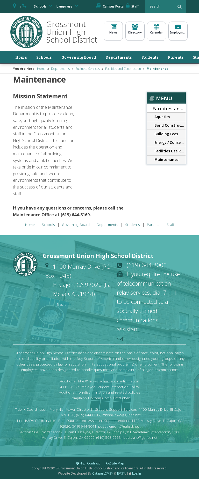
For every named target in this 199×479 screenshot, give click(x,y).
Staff (132, 6)
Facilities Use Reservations (170, 150)
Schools (44, 6)
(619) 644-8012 (88, 414)
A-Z (115, 463)
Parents (161, 56)
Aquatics (162, 115)
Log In (136, 472)
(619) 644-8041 (84, 425)
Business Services (87, 68)
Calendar (156, 31)
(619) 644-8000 (147, 264)
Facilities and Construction (123, 68)
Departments (108, 56)
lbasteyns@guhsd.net (140, 436)
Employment (178, 31)
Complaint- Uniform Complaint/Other (99, 397)
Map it (61, 304)
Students (138, 56)
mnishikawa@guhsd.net (121, 414)
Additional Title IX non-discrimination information (99, 380)
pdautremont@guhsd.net (118, 425)
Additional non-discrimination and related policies (99, 391)
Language (68, 6)
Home (17, 56)
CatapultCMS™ (102, 472)
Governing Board (66, 56)
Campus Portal (110, 6)
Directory (135, 31)
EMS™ (121, 472)
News (113, 31)
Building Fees (166, 133)
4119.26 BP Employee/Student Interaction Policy (99, 385)
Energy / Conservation (170, 141)
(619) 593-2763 (108, 436)
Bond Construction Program (170, 124)
